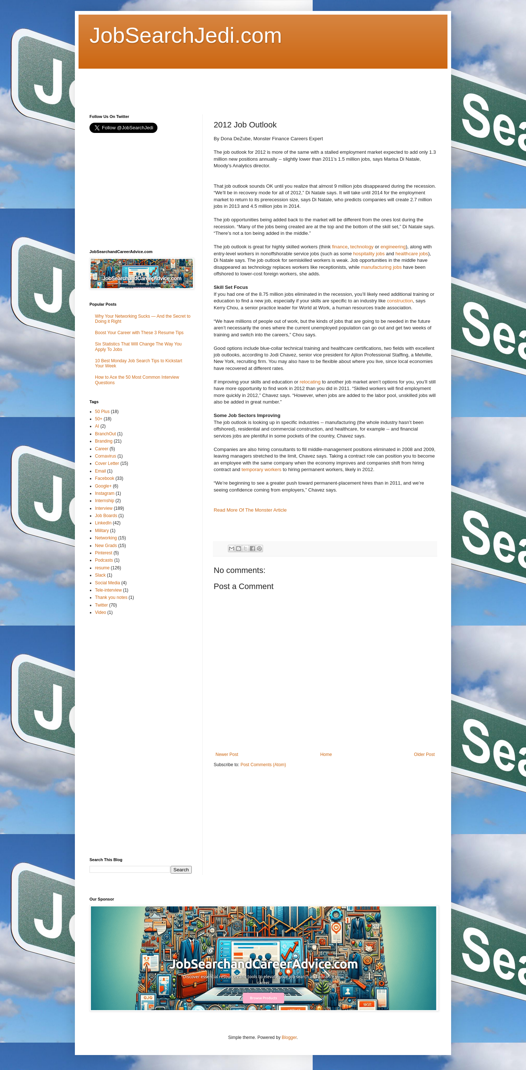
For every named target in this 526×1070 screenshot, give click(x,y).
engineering (393, 246)
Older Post (424, 754)
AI (97, 426)
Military (102, 530)
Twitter (101, 605)
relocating (310, 382)
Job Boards (106, 515)
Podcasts (104, 560)
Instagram (104, 493)
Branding (104, 441)
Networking (106, 537)
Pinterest (103, 552)
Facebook (104, 478)
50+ (98, 418)
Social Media (107, 582)
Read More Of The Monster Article (250, 510)
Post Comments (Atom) (263, 764)
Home (326, 754)
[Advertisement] (222, 85)
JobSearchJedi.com (185, 35)
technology (362, 246)
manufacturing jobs (381, 267)
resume (102, 567)
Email (100, 471)
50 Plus (102, 411)
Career (101, 448)
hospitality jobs (369, 253)
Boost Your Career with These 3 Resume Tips (139, 332)
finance (340, 246)
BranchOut (105, 433)
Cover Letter (107, 463)
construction (400, 300)
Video (100, 612)
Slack (100, 575)
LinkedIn (103, 523)
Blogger (289, 1037)
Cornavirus (105, 456)
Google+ (103, 486)
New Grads (106, 545)
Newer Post (227, 754)
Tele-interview (108, 590)
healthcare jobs (411, 253)
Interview (104, 508)
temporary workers (261, 469)
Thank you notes (111, 597)
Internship (104, 500)
